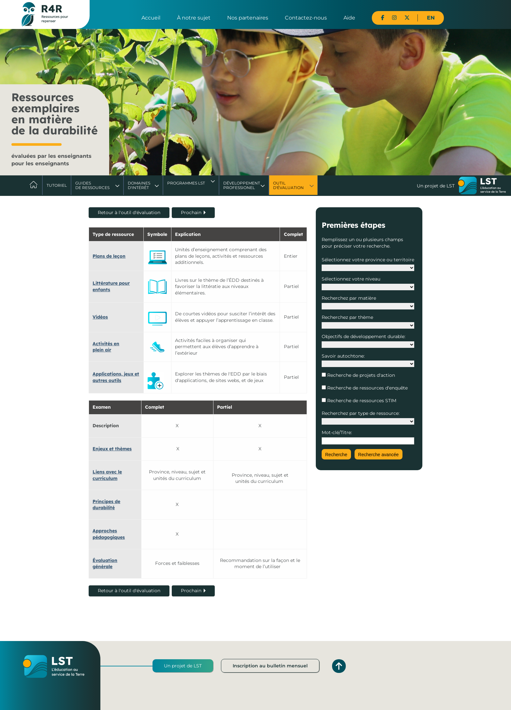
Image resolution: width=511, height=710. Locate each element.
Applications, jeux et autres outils (116, 377)
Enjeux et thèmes (112, 449)
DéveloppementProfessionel (241, 185)
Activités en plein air (106, 347)
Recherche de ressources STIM (361, 400)
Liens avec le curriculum (107, 475)
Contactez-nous (306, 18)
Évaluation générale (105, 563)
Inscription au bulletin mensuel (270, 666)
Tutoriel (57, 185)
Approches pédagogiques (109, 534)
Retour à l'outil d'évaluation (129, 212)
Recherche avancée (378, 454)
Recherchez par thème (347, 317)
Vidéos (100, 317)
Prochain (191, 212)
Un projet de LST (183, 666)
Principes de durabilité (106, 504)
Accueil (150, 18)
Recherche (336, 454)
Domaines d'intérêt (139, 185)
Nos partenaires (247, 18)
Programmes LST (186, 183)
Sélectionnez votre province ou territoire (368, 260)
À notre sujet (194, 18)
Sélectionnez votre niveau (351, 279)
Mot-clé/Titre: (337, 432)
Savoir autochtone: (343, 356)
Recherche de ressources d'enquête (367, 388)
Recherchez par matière (349, 298)
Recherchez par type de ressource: (361, 413)
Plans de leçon (109, 256)
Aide (349, 18)
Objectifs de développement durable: (363, 336)
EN (431, 18)
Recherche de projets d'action (360, 375)
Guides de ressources (92, 185)
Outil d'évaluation (288, 185)
